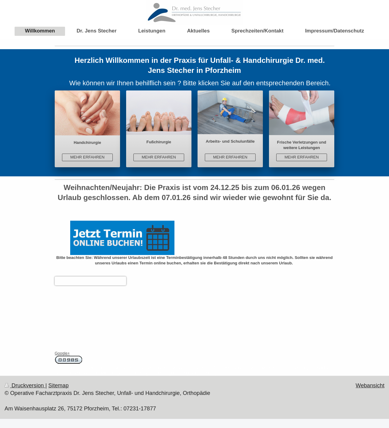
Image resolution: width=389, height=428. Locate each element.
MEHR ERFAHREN (87, 157)
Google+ (62, 353)
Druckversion (25, 385)
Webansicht (370, 385)
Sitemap (58, 385)
